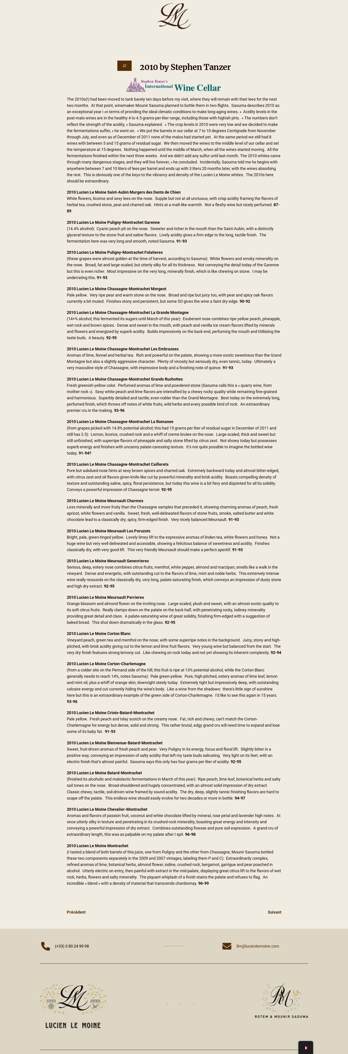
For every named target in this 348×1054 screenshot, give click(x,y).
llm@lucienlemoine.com (257, 946)
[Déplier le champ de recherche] (124, 66)
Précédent (76, 912)
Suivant (274, 912)
